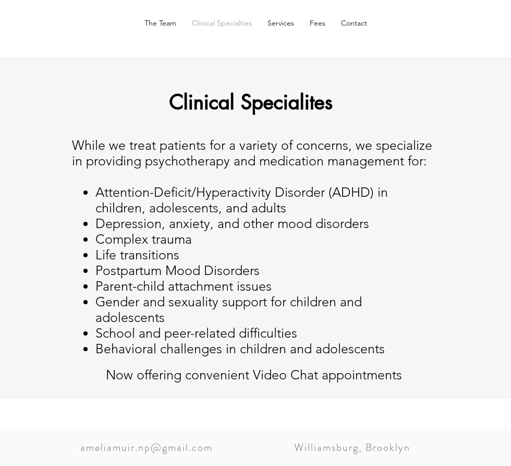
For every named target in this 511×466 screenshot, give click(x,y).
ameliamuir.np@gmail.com (146, 447)
